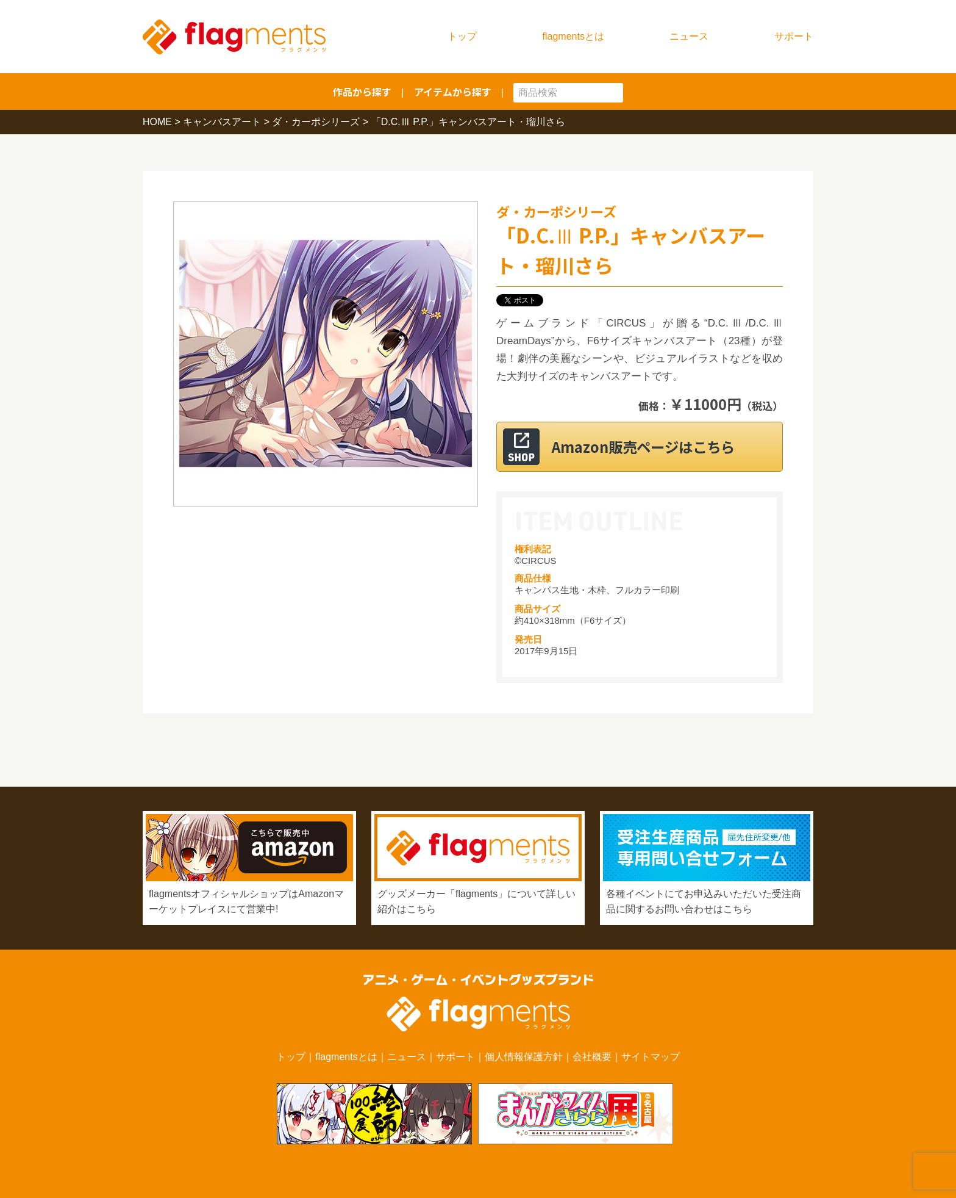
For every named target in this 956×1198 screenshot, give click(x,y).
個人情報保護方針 (524, 1057)
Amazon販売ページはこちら (654, 446)
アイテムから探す (452, 91)
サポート (793, 36)
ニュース (688, 36)
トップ (462, 36)
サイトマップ (650, 1057)
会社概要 (592, 1057)
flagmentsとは (573, 36)
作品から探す (362, 91)
